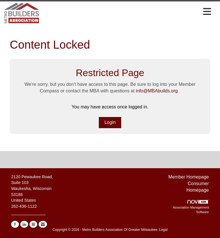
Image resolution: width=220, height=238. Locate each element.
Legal (163, 230)
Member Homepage (188, 176)
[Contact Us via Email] (43, 224)
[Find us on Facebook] (15, 224)
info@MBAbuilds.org (157, 90)
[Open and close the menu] (126, 12)
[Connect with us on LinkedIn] (24, 224)
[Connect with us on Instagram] (33, 224)
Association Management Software (191, 207)
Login (109, 122)
